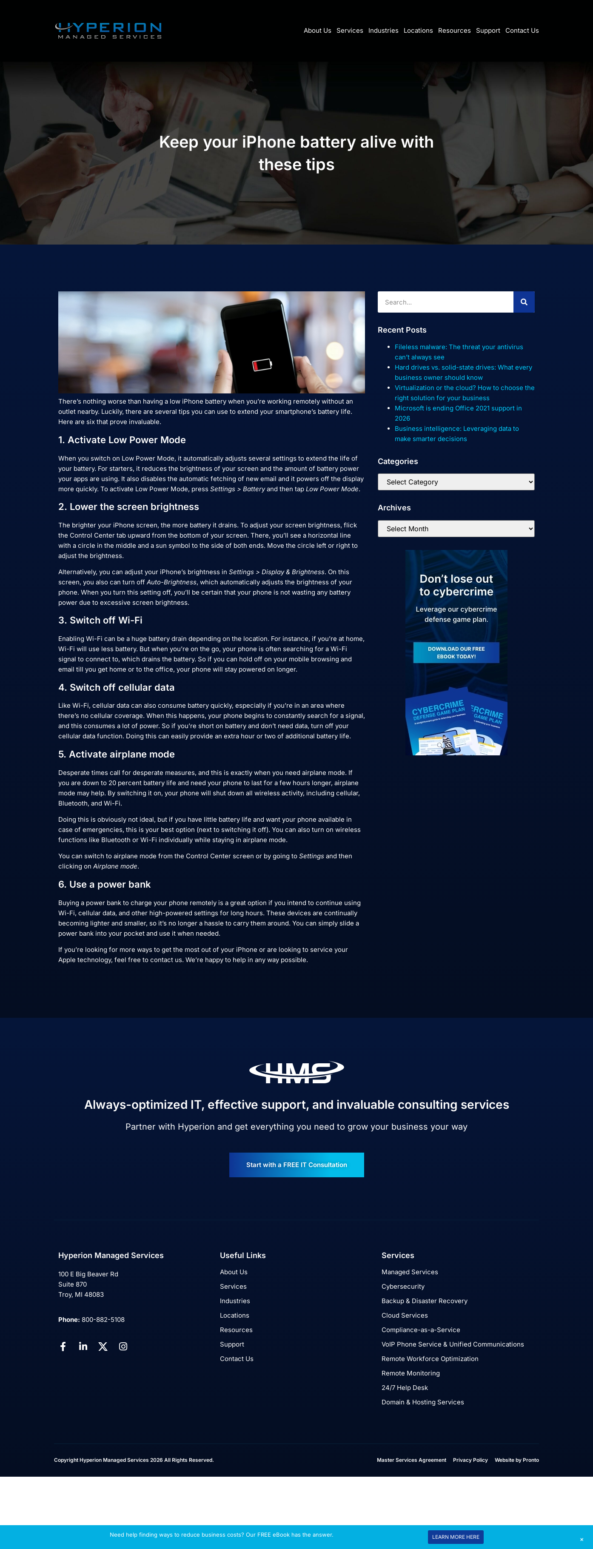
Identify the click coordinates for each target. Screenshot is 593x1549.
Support (488, 30)
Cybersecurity (403, 1286)
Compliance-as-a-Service (421, 1330)
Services (349, 30)
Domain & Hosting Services (423, 1402)
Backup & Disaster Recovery (425, 1301)
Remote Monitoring (411, 1373)
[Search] (524, 302)
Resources (454, 30)
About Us (317, 30)
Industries (383, 30)
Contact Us (522, 30)
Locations (418, 30)
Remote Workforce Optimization (430, 1359)
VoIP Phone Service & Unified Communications (453, 1344)
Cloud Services (405, 1315)
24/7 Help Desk (405, 1388)
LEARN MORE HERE (455, 1537)
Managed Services (410, 1272)
